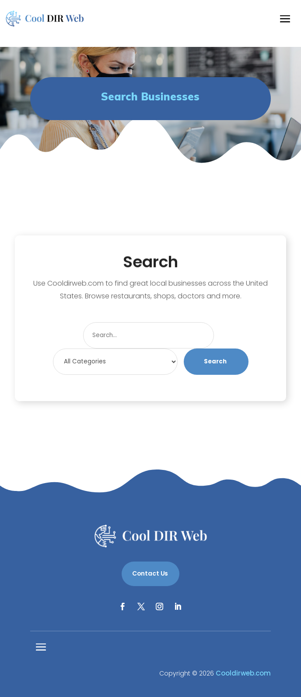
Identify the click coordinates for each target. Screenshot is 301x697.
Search (215, 361)
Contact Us (150, 573)
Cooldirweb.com (243, 673)
